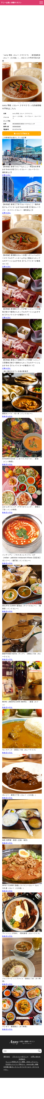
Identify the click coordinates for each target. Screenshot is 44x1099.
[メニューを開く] (40, 2)
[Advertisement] (22, 28)
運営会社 (7, 1057)
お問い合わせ (35, 1057)
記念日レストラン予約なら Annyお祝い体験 (22, 1064)
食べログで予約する (21, 133)
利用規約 (22, 1059)
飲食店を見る (7, 416)
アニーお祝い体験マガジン (11, 3)
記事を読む (6, 175)
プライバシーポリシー (20, 1057)
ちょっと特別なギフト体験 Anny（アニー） (22, 1062)
